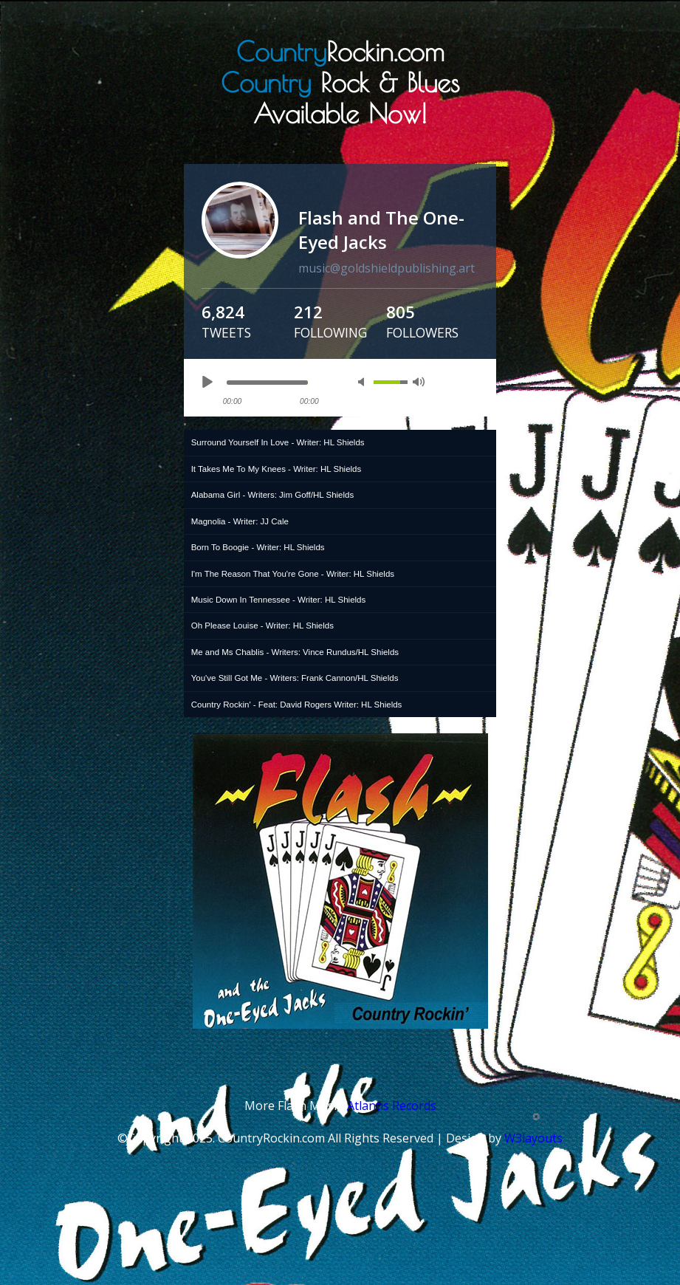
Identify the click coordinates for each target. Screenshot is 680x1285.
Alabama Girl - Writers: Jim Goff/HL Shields (272, 494)
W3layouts (533, 1138)
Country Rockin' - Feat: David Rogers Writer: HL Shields (296, 704)
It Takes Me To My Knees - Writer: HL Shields (276, 469)
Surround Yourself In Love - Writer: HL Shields (278, 442)
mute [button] (364, 382)
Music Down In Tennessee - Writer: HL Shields (278, 599)
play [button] (206, 382)
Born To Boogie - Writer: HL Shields (258, 547)
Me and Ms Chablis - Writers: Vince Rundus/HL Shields (295, 652)
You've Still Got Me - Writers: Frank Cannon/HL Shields (295, 678)
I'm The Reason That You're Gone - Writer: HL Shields (292, 573)
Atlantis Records (391, 1105)
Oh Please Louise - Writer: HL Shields (262, 625)
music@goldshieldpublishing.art (386, 268)
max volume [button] (418, 382)
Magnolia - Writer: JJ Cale (240, 521)
